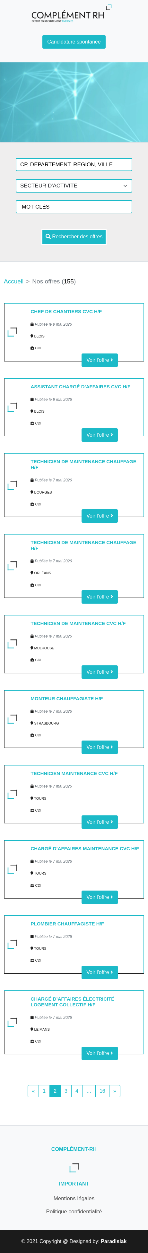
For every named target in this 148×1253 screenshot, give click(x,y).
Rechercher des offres (74, 236)
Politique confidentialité (74, 1212)
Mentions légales (74, 1198)
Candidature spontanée (73, 41)
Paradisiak (113, 1241)
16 (102, 1091)
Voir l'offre (99, 360)
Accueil (13, 281)
